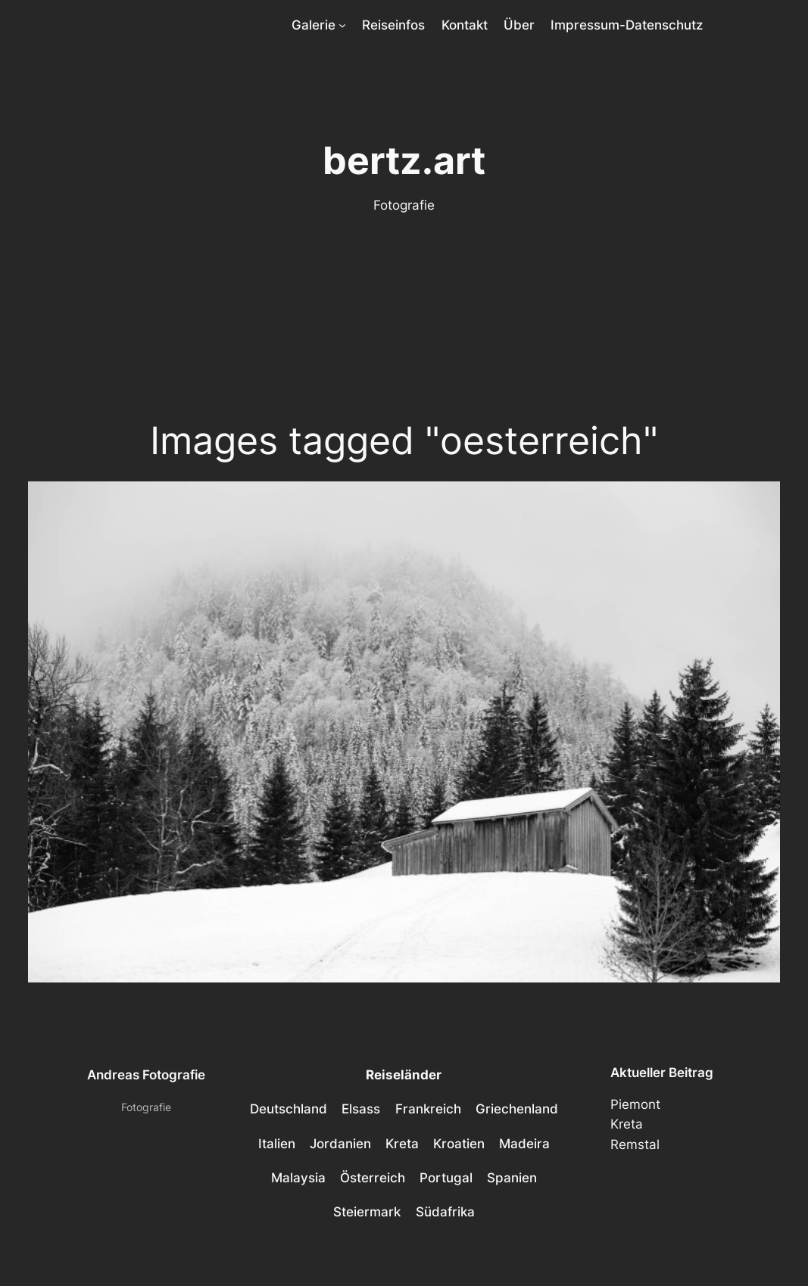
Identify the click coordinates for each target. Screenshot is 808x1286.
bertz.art (404, 160)
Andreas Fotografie (146, 1074)
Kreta (626, 1124)
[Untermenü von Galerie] (342, 25)
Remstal (635, 1144)
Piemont (635, 1104)
